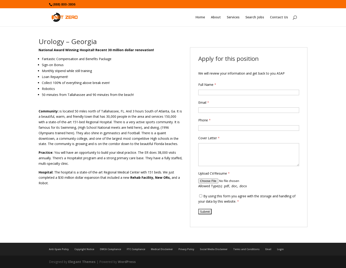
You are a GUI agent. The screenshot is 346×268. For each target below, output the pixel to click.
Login (280, 249)
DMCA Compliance (110, 249)
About (216, 18)
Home (200, 18)
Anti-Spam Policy (59, 249)
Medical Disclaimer (162, 249)
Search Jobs (254, 18)
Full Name (207, 84)
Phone (204, 120)
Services (233, 18)
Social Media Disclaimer (213, 249)
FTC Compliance (136, 249)
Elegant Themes (82, 262)
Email (203, 102)
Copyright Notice (84, 249)
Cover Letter (209, 138)
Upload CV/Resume (214, 173)
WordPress (127, 262)
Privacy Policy (186, 249)
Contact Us (279, 18)
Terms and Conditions (246, 249)
